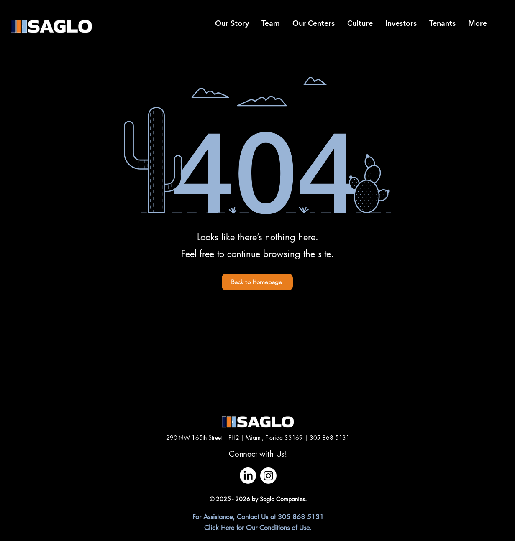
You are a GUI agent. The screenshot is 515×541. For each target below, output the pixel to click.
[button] (477, 23)
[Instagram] (268, 475)
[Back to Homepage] (257, 282)
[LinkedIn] (248, 475)
